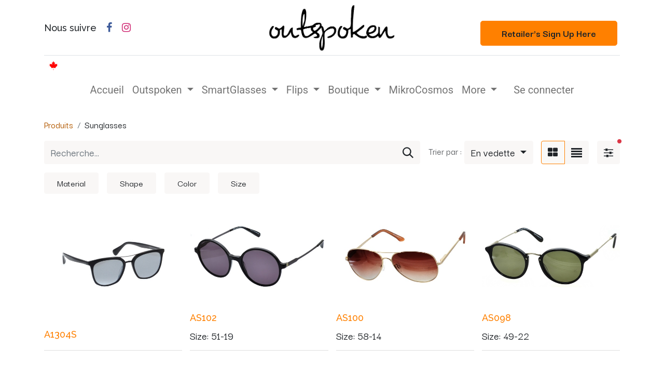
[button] (498, 153)
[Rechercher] (408, 153)
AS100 (350, 317)
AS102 (203, 317)
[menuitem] (107, 90)
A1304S (60, 334)
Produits (58, 124)
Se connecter (544, 90)
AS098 (496, 317)
